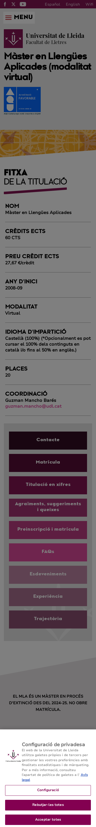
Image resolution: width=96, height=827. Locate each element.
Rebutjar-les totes (47, 808)
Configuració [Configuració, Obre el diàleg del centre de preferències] (48, 793)
